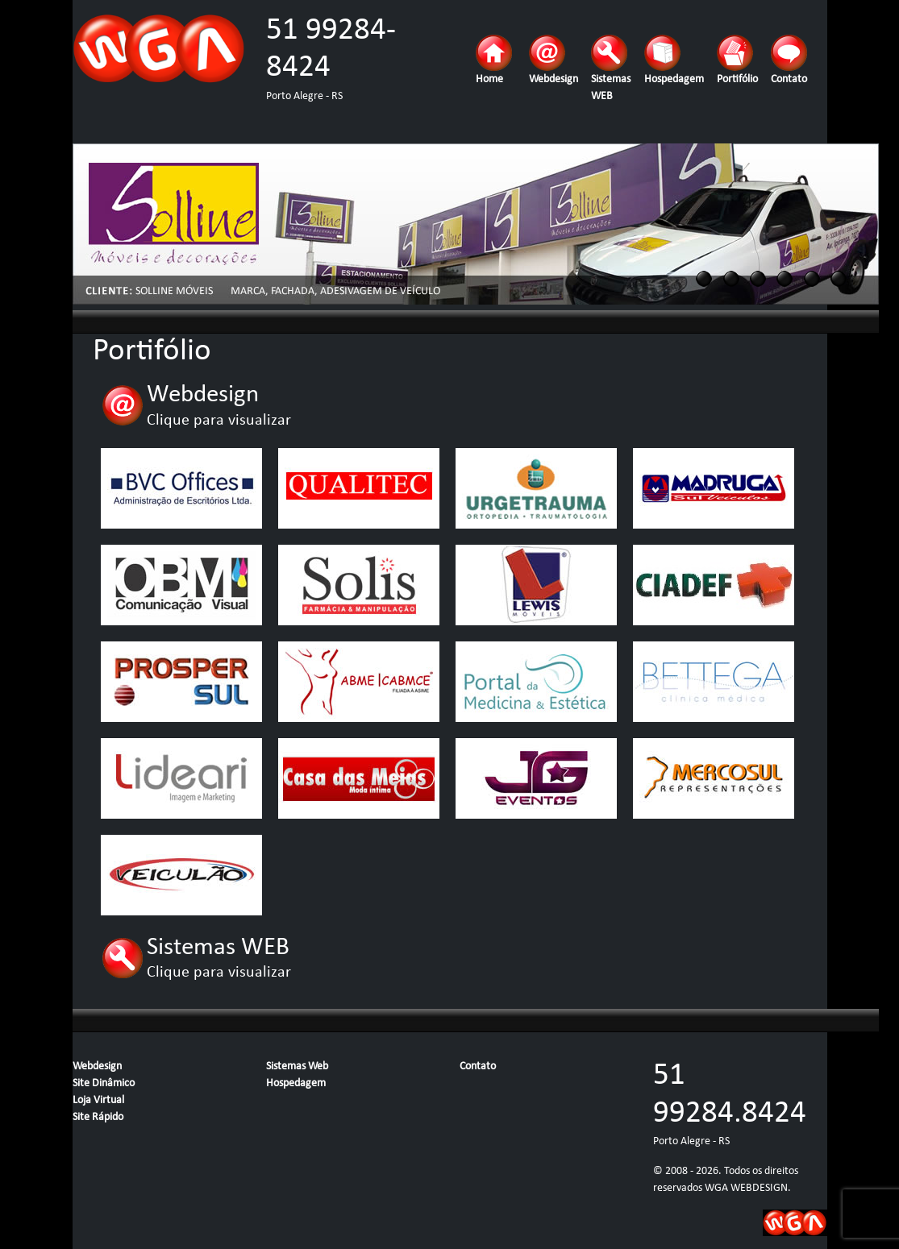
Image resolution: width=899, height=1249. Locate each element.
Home (494, 60)
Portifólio (737, 60)
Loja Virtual (98, 1100)
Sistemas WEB (611, 68)
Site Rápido (98, 1117)
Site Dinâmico (104, 1083)
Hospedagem (674, 60)
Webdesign (553, 60)
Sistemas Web (297, 1066)
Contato (789, 60)
